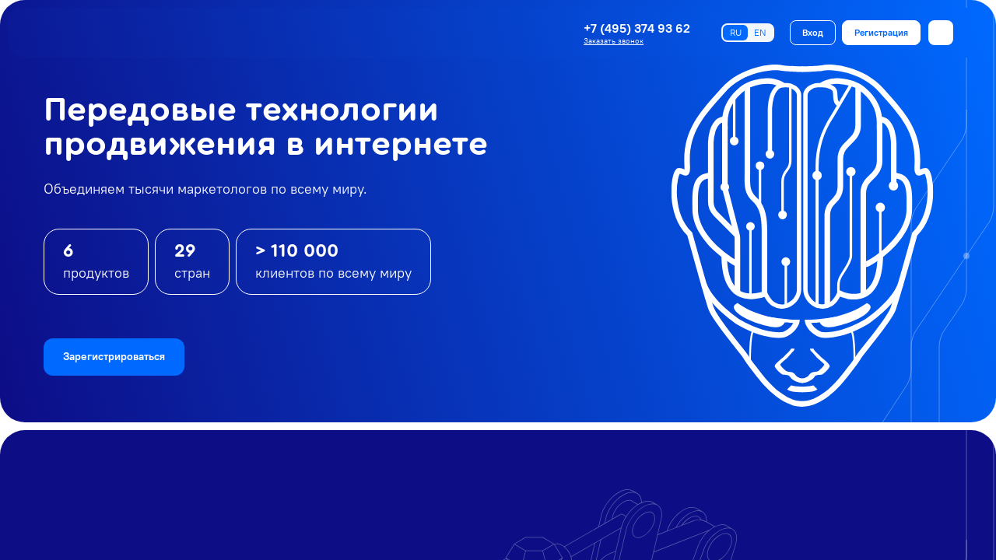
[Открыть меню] (940, 32)
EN (760, 32)
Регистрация (881, 32)
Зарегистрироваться (114, 356)
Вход (812, 32)
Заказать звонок (614, 41)
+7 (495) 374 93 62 (637, 28)
